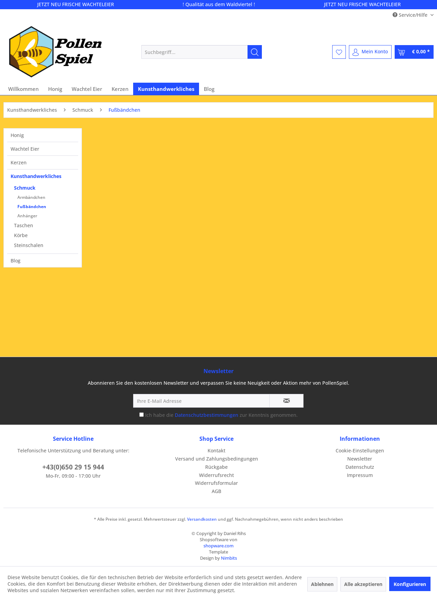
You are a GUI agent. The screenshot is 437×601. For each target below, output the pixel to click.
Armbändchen (31, 197)
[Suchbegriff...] (201, 52)
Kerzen (19, 162)
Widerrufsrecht (216, 475)
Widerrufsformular (216, 483)
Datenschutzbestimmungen (206, 415)
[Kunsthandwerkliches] (166, 89)
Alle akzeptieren (363, 584)
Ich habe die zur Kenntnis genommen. (221, 415)
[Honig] (55, 89)
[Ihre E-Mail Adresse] (201, 401)
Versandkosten (202, 519)
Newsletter (359, 458)
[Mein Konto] (370, 52)
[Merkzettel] (339, 52)
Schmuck (25, 188)
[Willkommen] (23, 89)
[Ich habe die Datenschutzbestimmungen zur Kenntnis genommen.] (141, 414)
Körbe (21, 235)
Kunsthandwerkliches (36, 176)
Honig (17, 135)
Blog (15, 260)
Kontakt (216, 450)
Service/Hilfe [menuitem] (411, 15)
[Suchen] (255, 52)
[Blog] (209, 89)
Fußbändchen (31, 206)
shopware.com (218, 546)
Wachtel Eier (25, 149)
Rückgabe (216, 467)
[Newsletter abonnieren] (286, 401)
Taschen (23, 225)
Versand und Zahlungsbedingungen (216, 458)
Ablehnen (322, 584)
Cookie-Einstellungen (360, 450)
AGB (216, 491)
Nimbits (229, 558)
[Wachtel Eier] (87, 89)
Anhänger (27, 216)
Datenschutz (360, 467)
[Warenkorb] (414, 52)
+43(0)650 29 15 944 (73, 467)
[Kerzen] (120, 89)
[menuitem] (201, 52)
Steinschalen (28, 245)
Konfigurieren (410, 584)
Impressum (360, 475)
